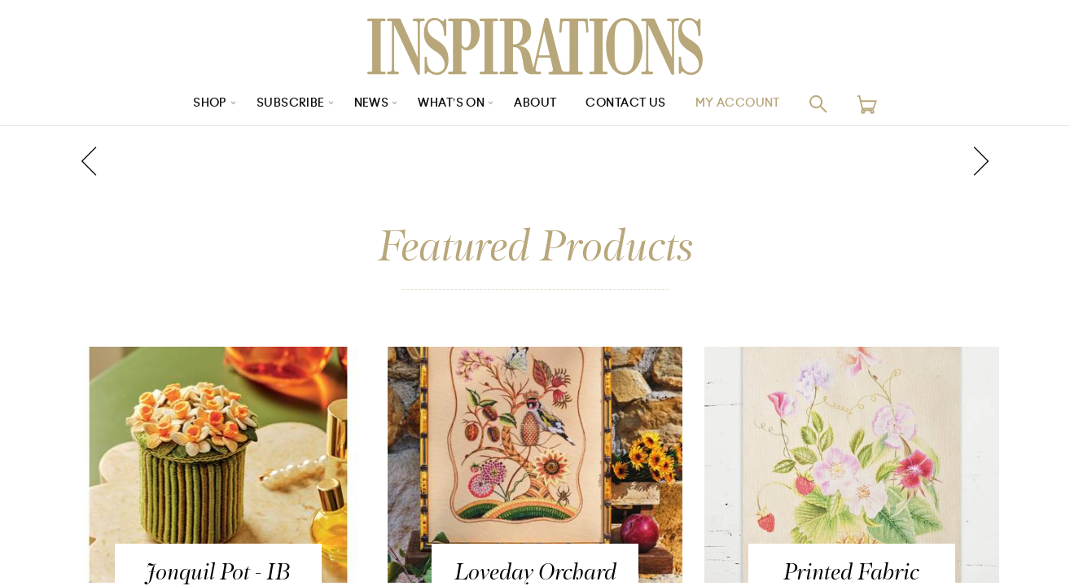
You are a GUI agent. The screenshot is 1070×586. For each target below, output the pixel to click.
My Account (737, 104)
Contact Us (625, 104)
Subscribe (291, 104)
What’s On (451, 104)
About (535, 104)
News (370, 104)
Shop (210, 104)
